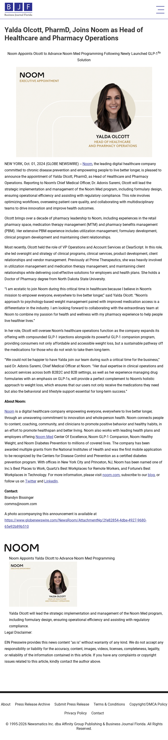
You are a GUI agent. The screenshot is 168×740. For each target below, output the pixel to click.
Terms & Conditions (109, 704)
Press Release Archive (32, 704)
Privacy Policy (75, 713)
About (5, 704)
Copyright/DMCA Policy (148, 704)
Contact (97, 713)
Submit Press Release (71, 704)
